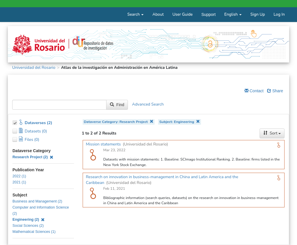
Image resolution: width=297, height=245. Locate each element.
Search (135, 14)
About (158, 14)
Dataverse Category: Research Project (118, 121)
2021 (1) (19, 182)
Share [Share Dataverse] (275, 91)
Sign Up (257, 14)
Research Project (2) (32, 157)
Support (208, 14)
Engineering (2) (28, 220)
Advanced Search (148, 104)
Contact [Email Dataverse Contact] (254, 91)
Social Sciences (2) (28, 226)
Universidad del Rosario (33, 67)
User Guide (182, 14)
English (233, 14)
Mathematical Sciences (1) (33, 232)
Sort (272, 133)
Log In (279, 14)
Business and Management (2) (37, 201)
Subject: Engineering (179, 121)
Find (117, 104)
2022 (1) (19, 176)
